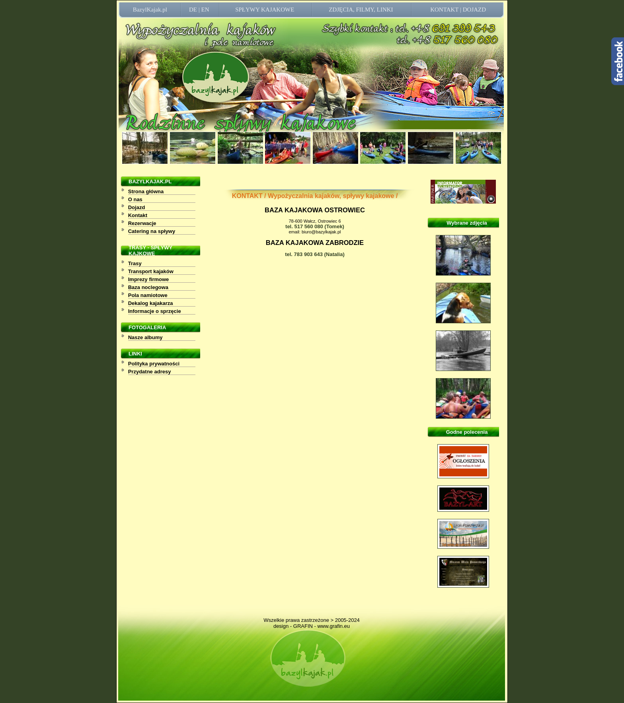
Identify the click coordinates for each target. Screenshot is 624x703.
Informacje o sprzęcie (154, 311)
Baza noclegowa (148, 287)
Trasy (135, 263)
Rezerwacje (142, 223)
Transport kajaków (151, 271)
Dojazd (136, 207)
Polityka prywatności (153, 364)
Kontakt (137, 215)
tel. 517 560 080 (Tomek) (314, 226)
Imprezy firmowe (148, 279)
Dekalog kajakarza (150, 303)
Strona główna (146, 191)
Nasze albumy (145, 337)
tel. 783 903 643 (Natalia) (315, 254)
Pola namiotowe (148, 295)
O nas (135, 199)
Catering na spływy (151, 231)
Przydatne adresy (149, 372)
